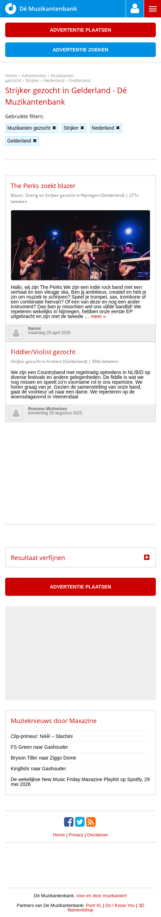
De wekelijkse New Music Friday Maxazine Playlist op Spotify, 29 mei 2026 (80, 782)
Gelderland (22, 141)
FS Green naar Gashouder (39, 747)
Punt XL (94, 905)
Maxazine (83, 720)
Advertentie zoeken (80, 49)
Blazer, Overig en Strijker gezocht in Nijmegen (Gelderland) (68, 195)
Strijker (74, 128)
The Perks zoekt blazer (43, 185)
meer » (98, 316)
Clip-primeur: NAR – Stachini (42, 736)
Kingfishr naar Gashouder (38, 768)
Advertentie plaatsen (80, 30)
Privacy (76, 834)
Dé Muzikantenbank (41, 8)
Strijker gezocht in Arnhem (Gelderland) (49, 361)
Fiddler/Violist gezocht (43, 352)
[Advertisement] (81, 465)
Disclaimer (97, 834)
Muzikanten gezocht (31, 128)
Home (59, 834)
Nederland (106, 128)
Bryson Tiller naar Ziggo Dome (43, 758)
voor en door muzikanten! (101, 895)
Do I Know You (120, 905)
